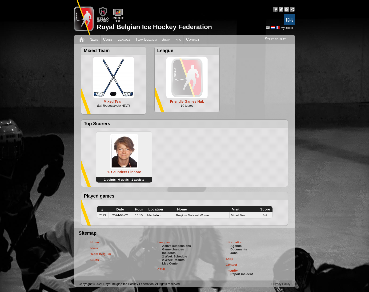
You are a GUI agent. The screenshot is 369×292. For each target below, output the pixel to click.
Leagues (123, 39)
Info (178, 39)
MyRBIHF (287, 28)
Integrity (232, 270)
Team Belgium (146, 39)
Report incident (241, 274)
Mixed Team (239, 215)
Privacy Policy (280, 284)
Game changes (173, 249)
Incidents (169, 253)
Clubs (107, 39)
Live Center (170, 263)
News (93, 39)
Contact (192, 39)
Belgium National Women (193, 215)
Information (234, 242)
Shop (166, 39)
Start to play (275, 39)
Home (94, 242)
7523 (102, 215)
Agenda (236, 246)
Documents (238, 249)
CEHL (161, 269)
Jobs (233, 253)
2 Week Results (173, 260)
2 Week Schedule (174, 256)
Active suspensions (176, 246)
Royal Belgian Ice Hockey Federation (154, 27)
